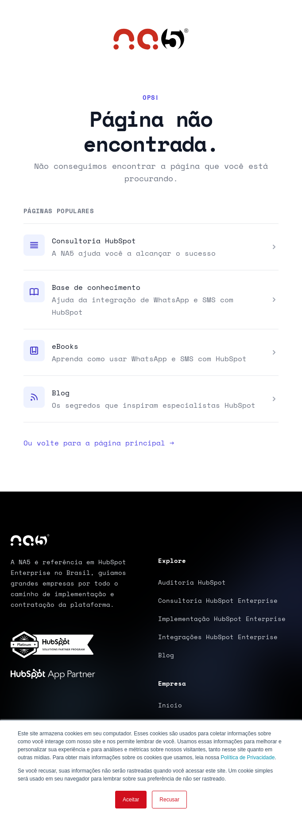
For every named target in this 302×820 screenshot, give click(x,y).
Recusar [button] (169, 800)
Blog (61, 392)
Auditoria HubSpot (192, 582)
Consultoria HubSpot (94, 240)
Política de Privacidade (248, 757)
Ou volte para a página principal (98, 442)
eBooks (65, 346)
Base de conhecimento (96, 287)
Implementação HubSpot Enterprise (222, 618)
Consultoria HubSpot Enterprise (218, 600)
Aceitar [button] (131, 800)
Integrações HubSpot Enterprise (218, 636)
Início (170, 705)
